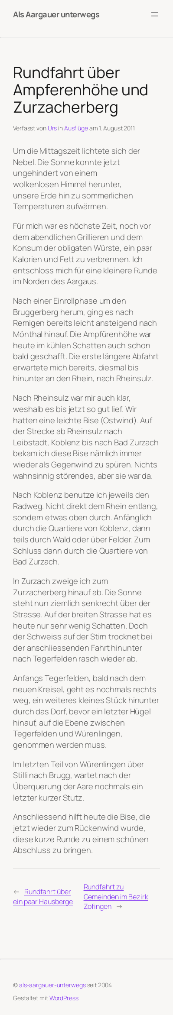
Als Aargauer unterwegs (56, 14)
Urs (52, 128)
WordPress (63, 998)
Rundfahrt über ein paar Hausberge (43, 896)
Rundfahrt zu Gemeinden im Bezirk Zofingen (116, 896)
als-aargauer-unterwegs (52, 985)
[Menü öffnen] (155, 14)
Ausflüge (76, 128)
